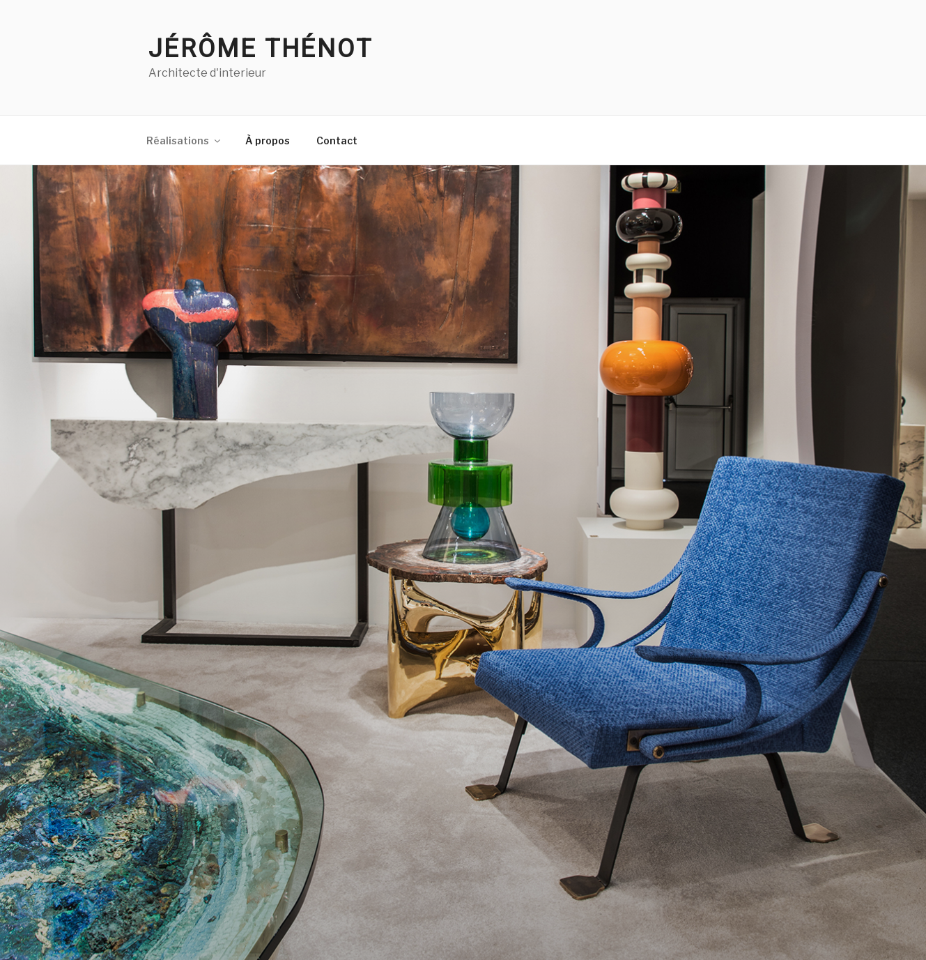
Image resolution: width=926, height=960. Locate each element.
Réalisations (184, 140)
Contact (336, 140)
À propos (267, 140)
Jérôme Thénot (260, 48)
